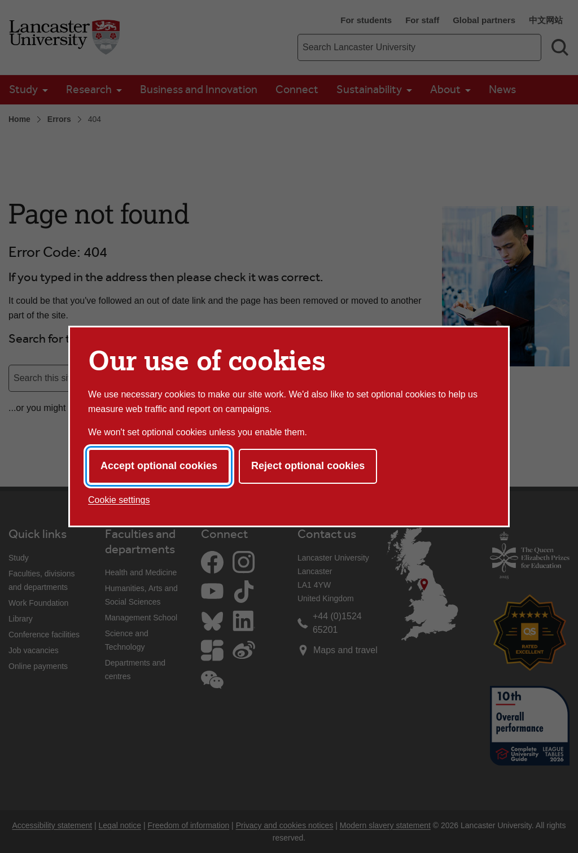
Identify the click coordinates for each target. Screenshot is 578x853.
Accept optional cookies (158, 465)
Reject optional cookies (308, 465)
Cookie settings (119, 500)
